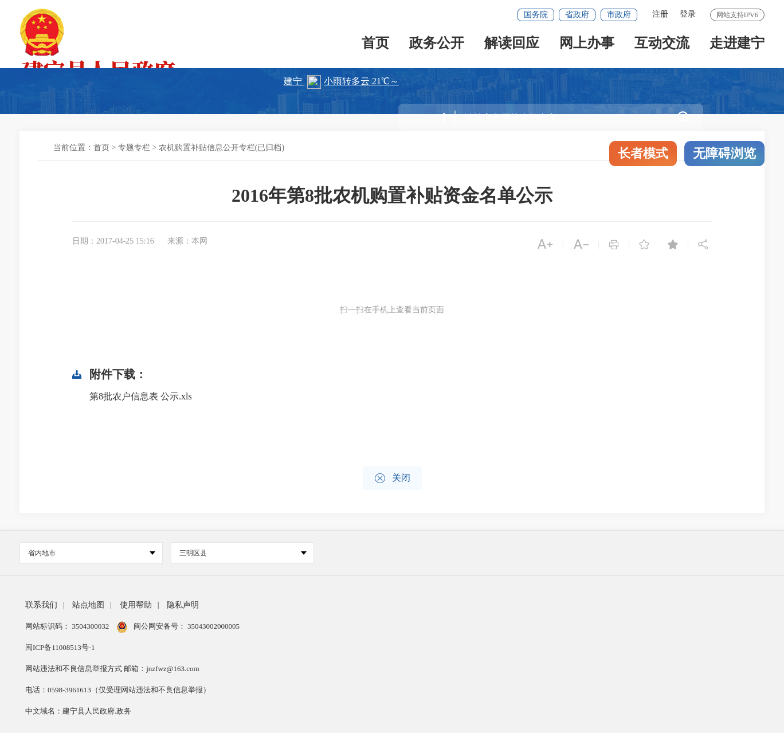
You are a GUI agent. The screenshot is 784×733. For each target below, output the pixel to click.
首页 (375, 46)
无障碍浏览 (724, 153)
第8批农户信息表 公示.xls (140, 396)
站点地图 (88, 605)
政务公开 (436, 46)
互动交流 (661, 46)
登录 (688, 14)
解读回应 (511, 46)
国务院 (536, 14)
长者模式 (643, 153)
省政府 (577, 14)
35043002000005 (213, 626)
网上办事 (586, 46)
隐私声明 (183, 605)
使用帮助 (136, 605)
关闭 (392, 478)
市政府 (619, 14)
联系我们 (41, 605)
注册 (660, 14)
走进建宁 (737, 46)
